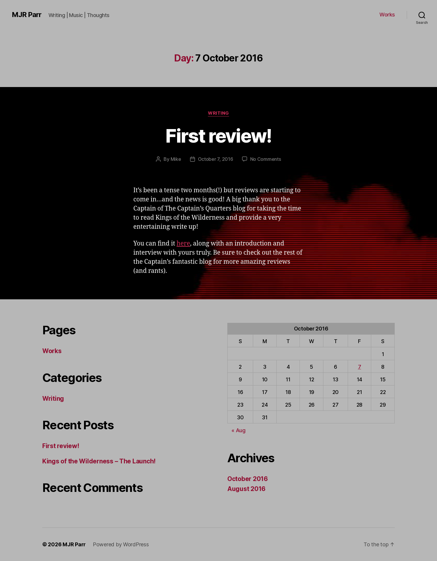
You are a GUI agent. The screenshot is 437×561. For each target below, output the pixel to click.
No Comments (265, 159)
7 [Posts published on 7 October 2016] (359, 367)
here (183, 244)
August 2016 (246, 488)
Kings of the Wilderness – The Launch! (99, 461)
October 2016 (247, 478)
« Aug (238, 430)
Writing (218, 113)
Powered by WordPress (121, 544)
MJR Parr (26, 14)
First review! (218, 135)
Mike (176, 159)
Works (387, 14)
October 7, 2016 (215, 159)
